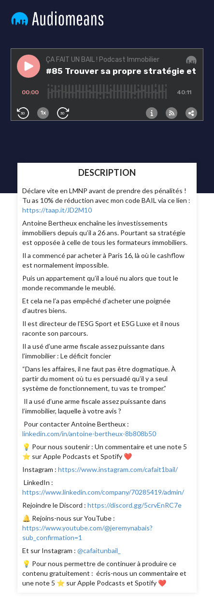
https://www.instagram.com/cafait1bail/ (117, 469)
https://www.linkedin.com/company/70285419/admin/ (103, 492)
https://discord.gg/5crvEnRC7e (134, 505)
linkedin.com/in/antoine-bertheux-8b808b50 (89, 433)
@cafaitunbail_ (98, 550)
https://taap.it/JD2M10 (57, 210)
